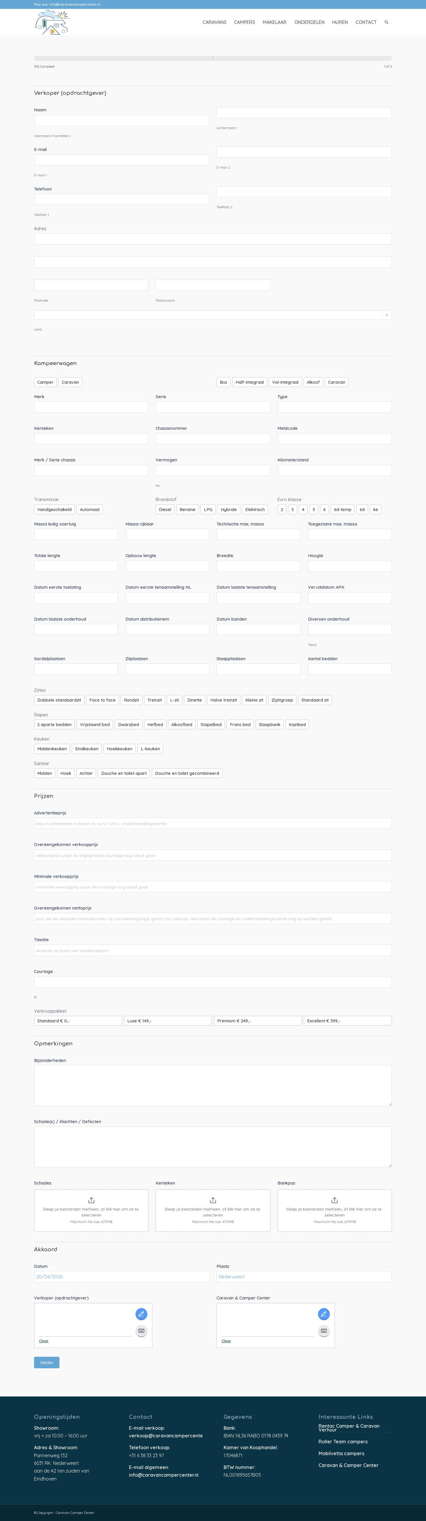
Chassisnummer (171, 428)
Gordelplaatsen (49, 658)
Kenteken (44, 428)
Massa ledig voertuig (55, 524)
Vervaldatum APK (326, 587)
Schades (42, 1183)
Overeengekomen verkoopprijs (66, 844)
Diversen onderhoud (328, 619)
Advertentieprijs (50, 813)
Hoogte (315, 555)
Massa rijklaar (139, 524)
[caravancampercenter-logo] (63, 22)
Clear (44, 1341)
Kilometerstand (293, 460)
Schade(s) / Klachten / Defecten (67, 1121)
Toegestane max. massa (332, 524)
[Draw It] (141, 1314)
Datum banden (232, 619)
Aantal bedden (323, 658)
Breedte (225, 555)
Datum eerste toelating (57, 587)
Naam (40, 110)
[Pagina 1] (123, 58)
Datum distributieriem (147, 619)
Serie (161, 396)
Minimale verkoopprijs (56, 876)
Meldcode (287, 428)
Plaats (223, 1266)
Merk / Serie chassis (54, 460)
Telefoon (43, 189)
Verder (46, 1362)
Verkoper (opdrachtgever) (61, 1298)
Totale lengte (47, 555)
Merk (39, 396)
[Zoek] (386, 22)
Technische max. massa (240, 524)
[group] (213, 64)
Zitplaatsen (136, 658)
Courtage (43, 971)
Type (282, 396)
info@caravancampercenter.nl (75, 4)
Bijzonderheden (50, 1060)
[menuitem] (214, 22)
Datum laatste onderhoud (60, 619)
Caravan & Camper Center (243, 1298)
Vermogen (166, 460)
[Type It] (141, 1331)
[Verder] (302, 58)
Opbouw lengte (140, 555)
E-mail (40, 149)
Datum (41, 1266)
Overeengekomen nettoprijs (62, 908)
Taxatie (41, 939)
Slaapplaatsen (231, 658)
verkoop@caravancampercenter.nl (165, 1436)
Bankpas (286, 1183)
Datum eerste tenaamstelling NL (158, 587)
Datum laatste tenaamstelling (246, 587)
